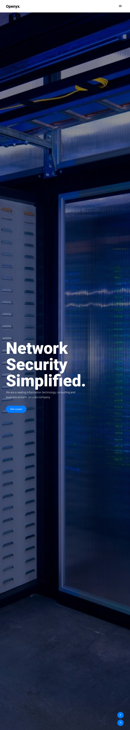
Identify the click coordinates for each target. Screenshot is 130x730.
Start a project (16, 409)
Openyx (13, 6)
